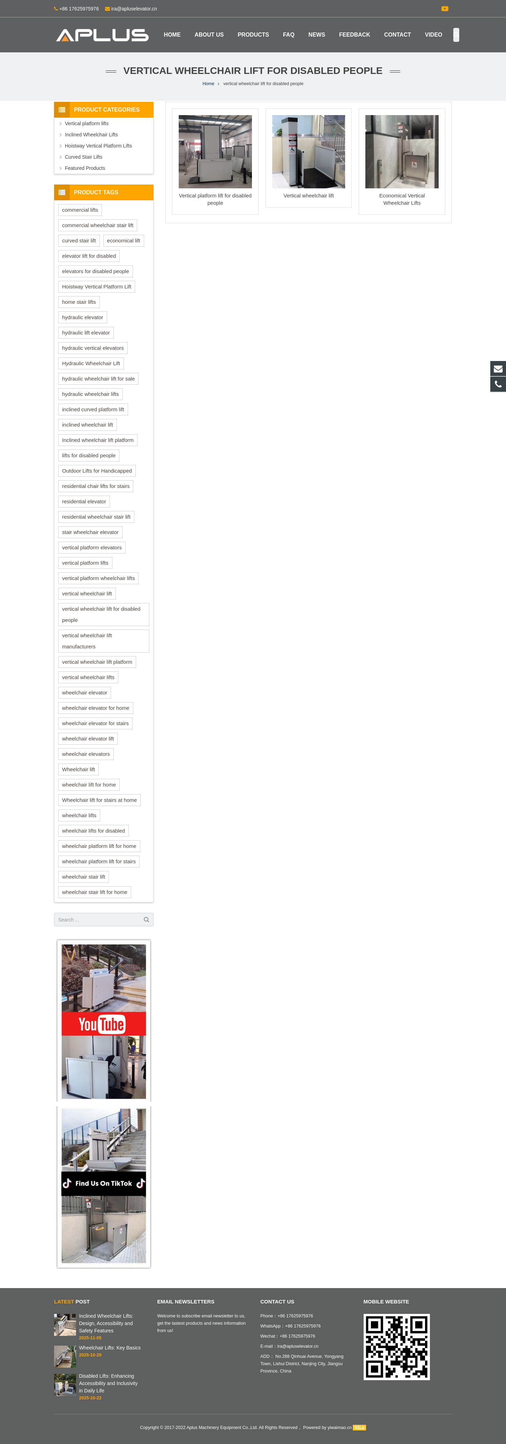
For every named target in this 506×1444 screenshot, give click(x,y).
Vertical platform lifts (87, 123)
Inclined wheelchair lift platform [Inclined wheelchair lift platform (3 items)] (98, 440)
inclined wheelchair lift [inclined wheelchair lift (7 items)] (87, 425)
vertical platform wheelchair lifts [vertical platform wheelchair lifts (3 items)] (98, 578)
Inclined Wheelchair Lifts (91, 134)
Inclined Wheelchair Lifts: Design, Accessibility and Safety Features (106, 1323)
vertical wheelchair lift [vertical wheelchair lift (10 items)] (87, 593)
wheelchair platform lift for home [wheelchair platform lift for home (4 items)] (99, 846)
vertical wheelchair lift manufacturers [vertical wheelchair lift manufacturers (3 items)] (87, 640)
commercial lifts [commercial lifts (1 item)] (80, 210)
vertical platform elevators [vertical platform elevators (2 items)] (92, 547)
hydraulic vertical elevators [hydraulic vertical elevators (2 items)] (93, 348)
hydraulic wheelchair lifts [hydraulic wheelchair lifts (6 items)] (90, 394)
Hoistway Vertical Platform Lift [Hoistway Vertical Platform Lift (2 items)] (96, 286)
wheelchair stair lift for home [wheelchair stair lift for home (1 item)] (94, 892)
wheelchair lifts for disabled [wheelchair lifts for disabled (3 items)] (93, 831)
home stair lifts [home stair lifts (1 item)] (79, 302)
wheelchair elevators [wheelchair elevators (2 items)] (86, 754)
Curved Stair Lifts (83, 157)
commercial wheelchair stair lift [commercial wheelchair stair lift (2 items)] (97, 225)
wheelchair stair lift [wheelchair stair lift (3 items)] (83, 877)
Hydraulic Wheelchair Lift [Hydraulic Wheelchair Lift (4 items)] (91, 363)
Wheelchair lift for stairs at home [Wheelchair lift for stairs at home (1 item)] (99, 800)
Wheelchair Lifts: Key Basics (110, 1348)
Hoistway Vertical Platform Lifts (98, 146)
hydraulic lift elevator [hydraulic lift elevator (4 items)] (86, 333)
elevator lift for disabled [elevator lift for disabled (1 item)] (89, 256)
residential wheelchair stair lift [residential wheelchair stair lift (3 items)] (96, 517)
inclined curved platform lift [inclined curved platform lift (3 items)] (93, 409)
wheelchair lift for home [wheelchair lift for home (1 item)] (89, 785)
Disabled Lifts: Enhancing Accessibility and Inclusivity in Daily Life (108, 1383)
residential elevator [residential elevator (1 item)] (84, 501)
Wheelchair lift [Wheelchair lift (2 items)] (78, 769)
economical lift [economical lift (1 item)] (123, 240)
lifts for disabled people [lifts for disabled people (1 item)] (89, 455)
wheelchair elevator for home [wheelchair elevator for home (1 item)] (95, 708)
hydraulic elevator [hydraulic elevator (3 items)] (82, 317)
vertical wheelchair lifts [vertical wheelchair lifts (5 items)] (88, 677)
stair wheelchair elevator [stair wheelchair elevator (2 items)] (90, 532)
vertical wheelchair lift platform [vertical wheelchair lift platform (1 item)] (97, 662)
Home (208, 83)
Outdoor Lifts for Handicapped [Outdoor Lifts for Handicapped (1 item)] (97, 471)
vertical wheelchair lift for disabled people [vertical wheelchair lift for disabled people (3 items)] (101, 614)
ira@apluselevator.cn (133, 9)
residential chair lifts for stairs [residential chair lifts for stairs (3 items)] (95, 486)
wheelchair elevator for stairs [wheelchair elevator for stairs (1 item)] (95, 723)
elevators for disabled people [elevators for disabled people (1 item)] (95, 271)
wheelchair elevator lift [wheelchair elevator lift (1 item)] (88, 739)
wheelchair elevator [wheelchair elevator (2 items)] (84, 692)
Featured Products (85, 168)
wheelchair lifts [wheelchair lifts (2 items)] (79, 815)
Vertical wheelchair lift (308, 195)
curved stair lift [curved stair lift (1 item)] (79, 240)
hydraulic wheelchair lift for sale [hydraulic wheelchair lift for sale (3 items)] (98, 379)
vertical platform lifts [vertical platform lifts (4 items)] (85, 563)
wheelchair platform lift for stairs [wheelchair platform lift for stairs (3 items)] (99, 861)
